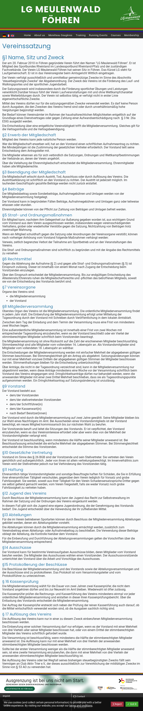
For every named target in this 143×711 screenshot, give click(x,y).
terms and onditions (80, 705)
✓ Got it (131, 704)
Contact (81, 696)
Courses (116, 35)
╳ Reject (117, 704)
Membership (131, 35)
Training (81, 35)
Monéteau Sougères (60, 35)
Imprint (6, 696)
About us (39, 35)
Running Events (98, 35)
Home (27, 35)
